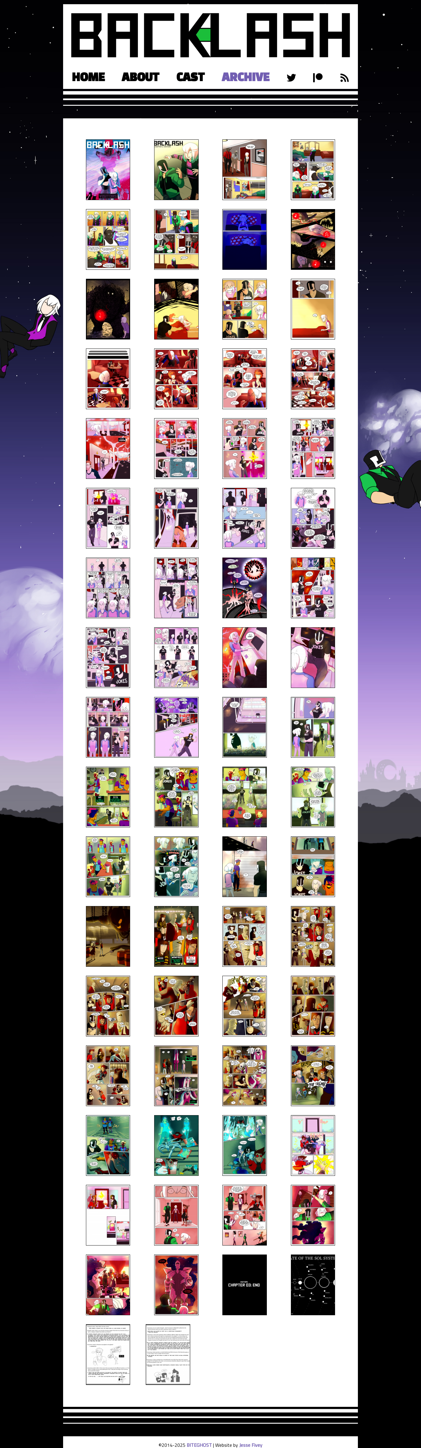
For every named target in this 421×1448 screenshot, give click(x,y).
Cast (190, 77)
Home (88, 77)
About (140, 77)
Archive (246, 77)
